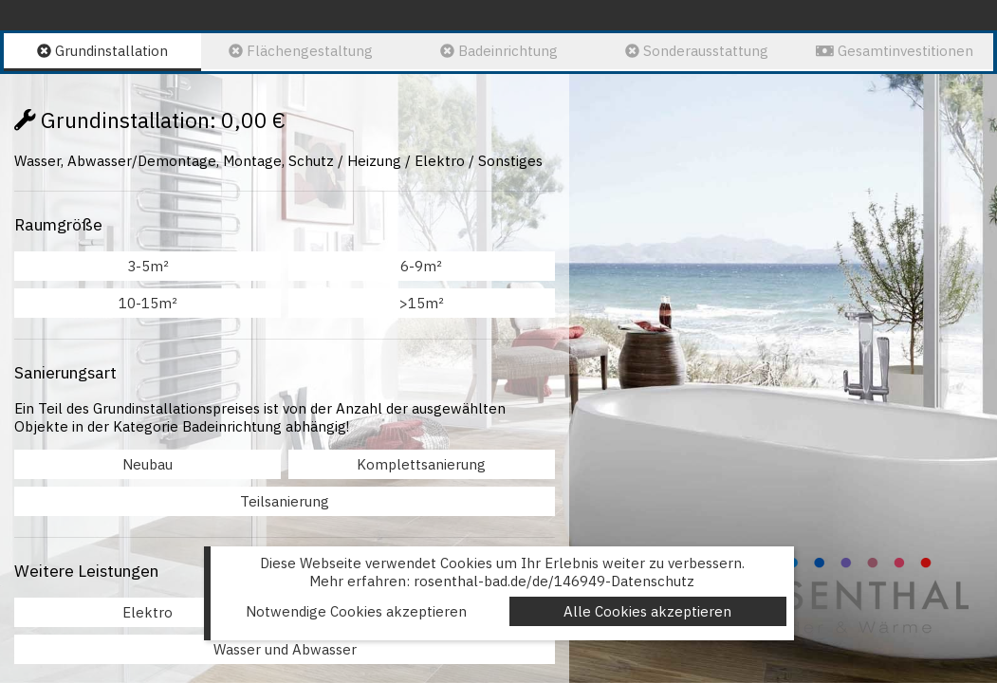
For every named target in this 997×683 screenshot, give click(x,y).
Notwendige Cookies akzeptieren (356, 611)
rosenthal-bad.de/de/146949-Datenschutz (554, 581)
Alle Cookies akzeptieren (647, 611)
